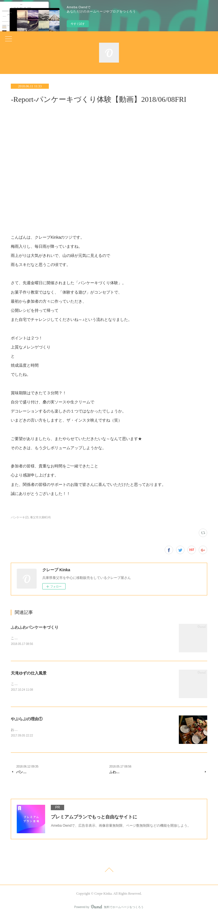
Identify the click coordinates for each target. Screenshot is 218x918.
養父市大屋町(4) (40, 517)
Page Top (109, 872)
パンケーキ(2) (19, 517)
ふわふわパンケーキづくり (34, 627)
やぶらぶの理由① (27, 719)
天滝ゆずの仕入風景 (29, 673)
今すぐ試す (78, 23)
